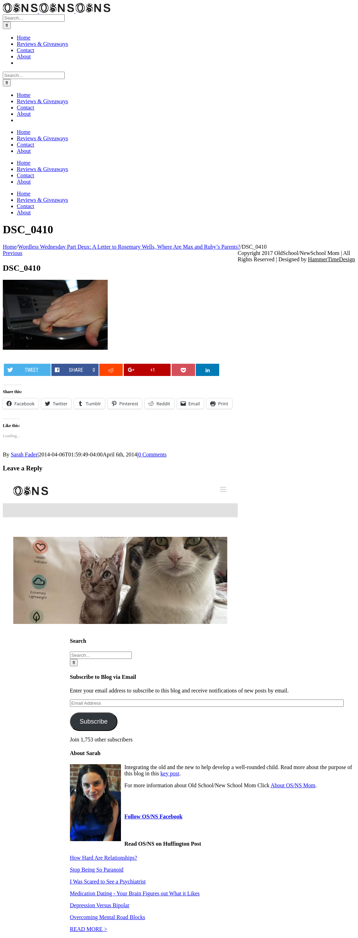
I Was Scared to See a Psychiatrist (108, 881)
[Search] (7, 25)
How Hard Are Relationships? (103, 858)
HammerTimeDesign (331, 259)
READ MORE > (88, 929)
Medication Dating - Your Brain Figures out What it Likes (135, 893)
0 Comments (152, 454)
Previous (12, 253)
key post (169, 773)
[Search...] (34, 18)
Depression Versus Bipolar (99, 905)
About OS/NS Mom (293, 785)
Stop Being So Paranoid (96, 870)
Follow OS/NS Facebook (153, 816)
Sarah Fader (24, 454)
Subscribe (94, 721)
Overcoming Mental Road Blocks (107, 917)
